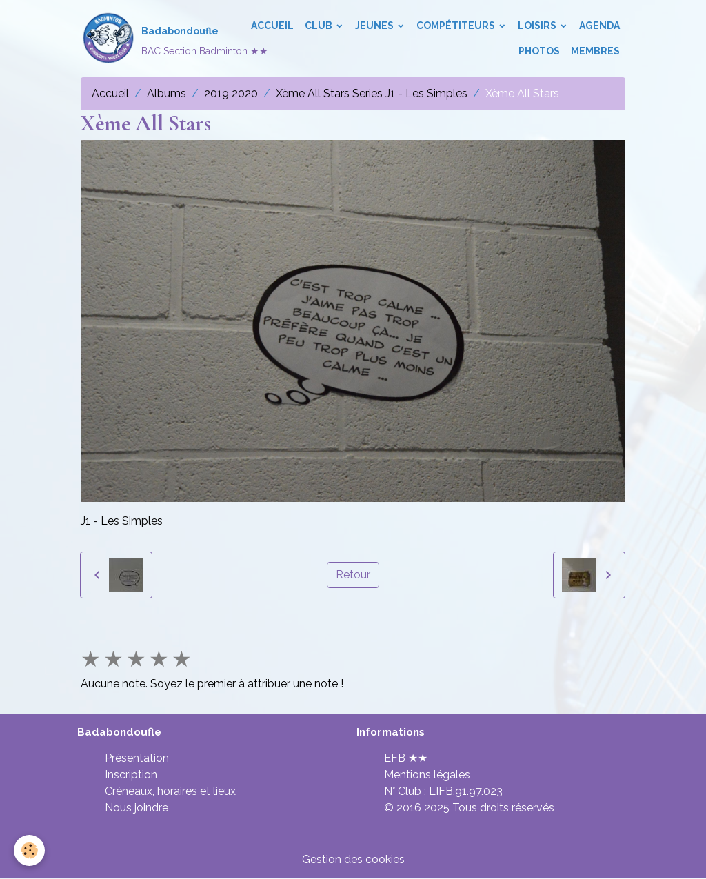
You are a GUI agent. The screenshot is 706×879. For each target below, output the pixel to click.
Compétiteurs (456, 25)
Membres (595, 51)
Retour (353, 574)
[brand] (154, 38)
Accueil (272, 25)
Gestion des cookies (353, 859)
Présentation (137, 758)
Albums (166, 93)
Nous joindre (136, 807)
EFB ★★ (405, 758)
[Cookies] (29, 850)
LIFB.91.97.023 (466, 791)
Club (319, 25)
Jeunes (375, 25)
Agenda (599, 25)
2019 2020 (231, 93)
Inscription (131, 774)
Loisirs (538, 25)
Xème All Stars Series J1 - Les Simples (371, 93)
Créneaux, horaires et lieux (170, 791)
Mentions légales (427, 774)
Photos (539, 51)
